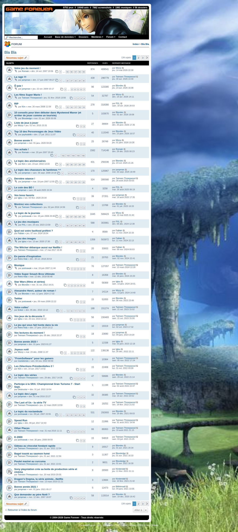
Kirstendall (120, 469)
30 (84, 80)
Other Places (22, 428)
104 (73, 155)
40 (84, 225)
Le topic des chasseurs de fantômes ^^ (37, 169)
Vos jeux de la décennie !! (29, 316)
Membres (97, 37)
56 (72, 72)
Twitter (18, 298)
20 (75, 182)
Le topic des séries (25, 375)
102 (62, 155)
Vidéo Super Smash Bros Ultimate (34, 274)
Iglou (20, 198)
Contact (122, 37)
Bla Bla (145, 44)
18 (79, 107)
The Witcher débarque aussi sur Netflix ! (38, 247)
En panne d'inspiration (27, 256)
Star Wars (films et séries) (29, 281)
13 (84, 311)
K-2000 (18, 437)
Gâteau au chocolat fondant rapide (34, 445)
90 (79, 242)
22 (84, 182)
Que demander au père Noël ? (32, 494)
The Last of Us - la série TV (30, 402)
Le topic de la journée (27, 213)
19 (84, 107)
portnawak (27, 216)
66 (67, 216)
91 (84, 242)
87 (67, 242)
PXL (118, 103)
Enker (20, 310)
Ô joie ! (18, 85)
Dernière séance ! (24, 178)
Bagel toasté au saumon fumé (32, 453)
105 (78, 155)
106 (83, 155)
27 (72, 80)
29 (79, 80)
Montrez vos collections (28, 204)
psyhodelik (27, 134)
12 (84, 173)
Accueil (48, 37)
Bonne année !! (23, 140)
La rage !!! (20, 76)
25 (67, 164)
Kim (23, 106)
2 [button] (138, 57)
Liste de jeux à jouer (26, 122)
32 (67, 415)
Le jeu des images (25, 238)
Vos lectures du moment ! (29, 332)
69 (79, 216)
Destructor (23, 389)
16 (72, 107)
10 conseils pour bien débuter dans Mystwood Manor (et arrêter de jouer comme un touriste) (47, 114)
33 (72, 415)
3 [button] (142, 57)
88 (72, 242)
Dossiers (83, 37)
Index (136, 44)
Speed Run (20, 420)
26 (67, 80)
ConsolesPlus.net (87, 525)
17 (75, 107)
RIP (16, 103)
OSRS (140, 525)
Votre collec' (21, 307)
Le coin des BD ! (24, 187)
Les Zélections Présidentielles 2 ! (34, 366)
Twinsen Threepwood (126, 76)
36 (67, 225)
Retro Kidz (23, 259)
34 (75, 415)
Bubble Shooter (151, 525)
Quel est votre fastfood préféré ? (33, 230)
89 (75, 242)
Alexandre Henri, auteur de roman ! (35, 290)
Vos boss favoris (24, 195)
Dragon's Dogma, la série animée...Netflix (38, 479)
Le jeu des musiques (26, 221)
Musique (19, 265)
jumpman (26, 80)
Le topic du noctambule (28, 411)
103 (68, 155)
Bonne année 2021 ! (26, 486)
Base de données (65, 37)
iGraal (105, 525)
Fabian (21, 233)
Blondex (119, 85)
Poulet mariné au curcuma (30, 461)
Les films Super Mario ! (28, 94)
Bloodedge (27, 118)
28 (75, 80)
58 (79, 72)
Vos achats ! (21, 149)
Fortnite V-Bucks (128, 525)
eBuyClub (114, 525)
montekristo (23, 361)
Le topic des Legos (25, 393)
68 (75, 216)
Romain (25, 71)
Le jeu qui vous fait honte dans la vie (36, 325)
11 (79, 173)
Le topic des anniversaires (30, 161)
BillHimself (120, 486)
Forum (110, 37)
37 (72, 225)
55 (67, 72)
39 (79, 225)
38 (75, 225)
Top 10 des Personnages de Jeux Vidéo (37, 131)
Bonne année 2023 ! (26, 341)
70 (84, 216)
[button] (147, 57)
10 (75, 173)
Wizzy (118, 68)
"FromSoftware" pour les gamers (34, 358)
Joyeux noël (21, 349)
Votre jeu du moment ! (27, 68)
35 (79, 415)
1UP (99, 525)
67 (72, 216)
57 (75, 72)
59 (84, 72)
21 (79, 182)
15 (67, 107)
